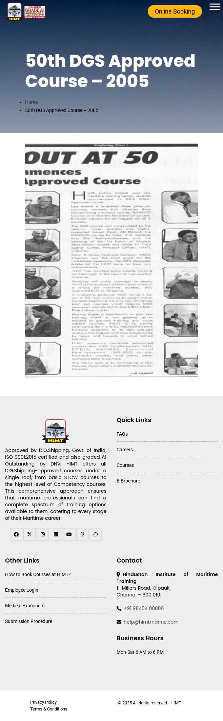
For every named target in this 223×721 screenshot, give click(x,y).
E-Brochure (128, 480)
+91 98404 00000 (144, 608)
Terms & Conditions (48, 708)
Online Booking (175, 11)
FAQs (122, 434)
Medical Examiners (24, 605)
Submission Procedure (28, 621)
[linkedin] (56, 534)
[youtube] (69, 534)
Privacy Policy (43, 702)
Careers (125, 449)
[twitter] (29, 534)
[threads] (82, 534)
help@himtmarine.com (151, 622)
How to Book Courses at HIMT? (38, 574)
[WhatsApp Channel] (95, 534)
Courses (125, 465)
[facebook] (16, 534)
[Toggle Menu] (214, 6)
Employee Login (21, 590)
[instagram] (43, 534)
